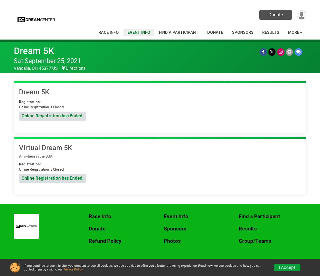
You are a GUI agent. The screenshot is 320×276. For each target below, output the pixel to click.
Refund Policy (105, 241)
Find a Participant (178, 32)
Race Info (108, 32)
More (293, 32)
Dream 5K (34, 51)
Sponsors (243, 32)
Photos (172, 241)
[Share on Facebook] (263, 52)
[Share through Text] (298, 52)
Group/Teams (255, 241)
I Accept (287, 267)
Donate (275, 14)
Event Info (139, 32)
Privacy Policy (73, 269)
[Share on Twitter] (272, 52)
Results (270, 32)
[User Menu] (301, 15)
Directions (76, 68)
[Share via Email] (289, 52)
